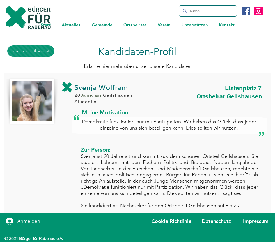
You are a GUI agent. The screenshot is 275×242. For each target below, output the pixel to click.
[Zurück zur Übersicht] (30, 51)
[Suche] (207, 11)
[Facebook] (246, 11)
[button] (71, 25)
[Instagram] (258, 11)
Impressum (256, 221)
